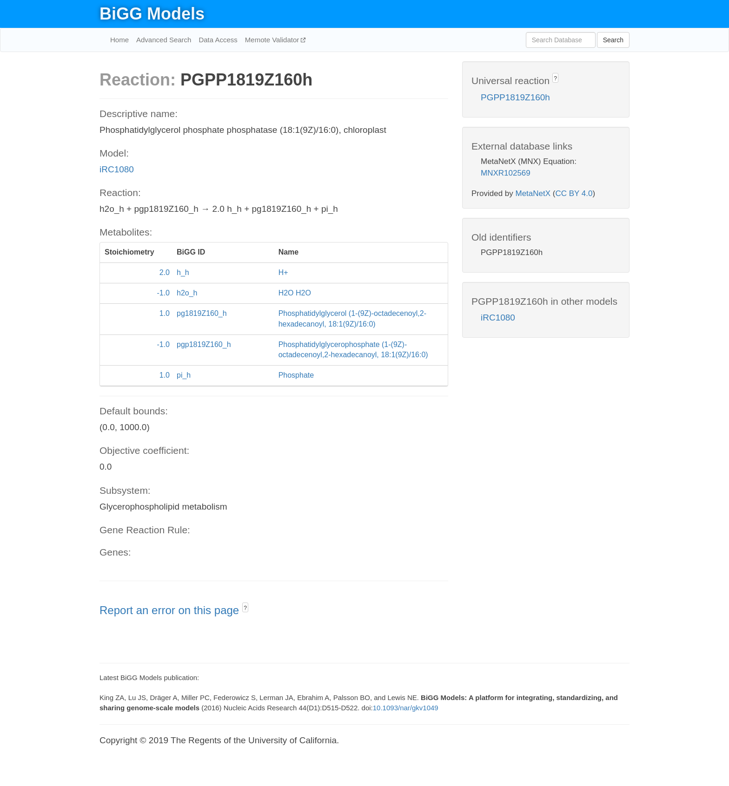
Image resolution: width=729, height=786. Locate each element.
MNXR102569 (505, 173)
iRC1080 (116, 169)
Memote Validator (273, 40)
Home (119, 40)
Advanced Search (163, 40)
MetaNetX (533, 193)
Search (613, 40)
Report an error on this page (170, 610)
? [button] (245, 608)
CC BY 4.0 (573, 193)
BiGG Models (152, 13)
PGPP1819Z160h (515, 97)
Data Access (218, 40)
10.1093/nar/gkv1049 (405, 708)
